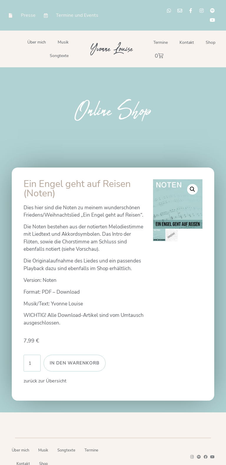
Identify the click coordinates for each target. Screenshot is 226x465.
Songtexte (59, 55)
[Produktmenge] (32, 363)
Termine (160, 42)
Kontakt (187, 42)
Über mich (36, 42)
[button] (192, 189)
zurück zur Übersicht (45, 381)
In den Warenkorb (74, 363)
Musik (63, 42)
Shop (210, 42)
